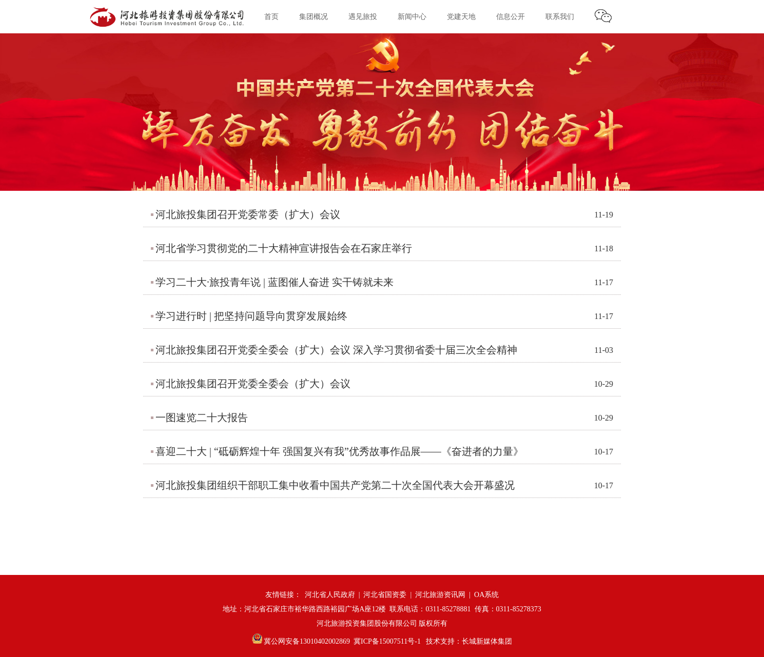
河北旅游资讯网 (440, 595)
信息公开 (510, 17)
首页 (271, 17)
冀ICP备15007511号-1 (387, 641)
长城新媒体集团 (487, 641)
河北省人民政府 (330, 595)
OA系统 (486, 595)
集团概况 (313, 17)
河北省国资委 (384, 595)
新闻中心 (412, 17)
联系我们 (559, 17)
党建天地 (461, 17)
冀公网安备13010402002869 (301, 641)
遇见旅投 (362, 17)
